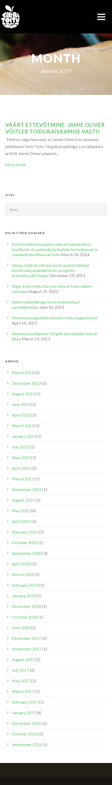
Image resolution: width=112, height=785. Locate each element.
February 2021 (25, 531)
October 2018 (25, 616)
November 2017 (26, 648)
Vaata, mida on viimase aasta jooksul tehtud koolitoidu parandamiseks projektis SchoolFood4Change (50, 270)
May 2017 (21, 680)
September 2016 (27, 744)
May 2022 (21, 457)
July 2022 (20, 446)
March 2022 (23, 478)
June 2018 (21, 627)
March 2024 (23, 372)
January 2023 (24, 436)
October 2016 (25, 733)
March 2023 (23, 425)
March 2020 (23, 574)
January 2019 (24, 595)
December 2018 (26, 606)
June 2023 (21, 404)
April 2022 (21, 468)
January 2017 (24, 712)
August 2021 (23, 499)
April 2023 (21, 414)
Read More (15, 165)
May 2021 (21, 510)
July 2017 (20, 670)
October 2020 (25, 542)
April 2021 (21, 521)
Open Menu (101, 17)
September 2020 (27, 553)
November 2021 (26, 489)
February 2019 (25, 585)
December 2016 (26, 723)
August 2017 (23, 659)
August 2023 (23, 393)
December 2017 (26, 638)
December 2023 (26, 383)
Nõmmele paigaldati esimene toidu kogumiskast (55, 317)
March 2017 (23, 691)
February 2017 (25, 701)
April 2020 (21, 563)
